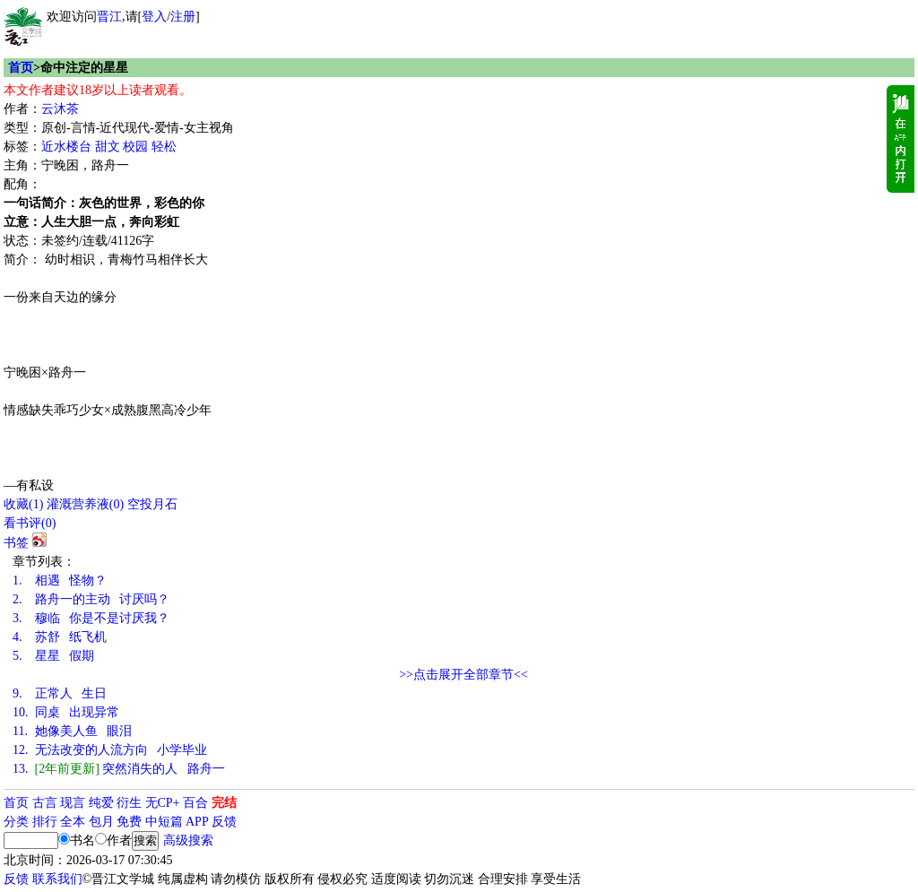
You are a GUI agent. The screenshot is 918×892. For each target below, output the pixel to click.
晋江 (109, 16)
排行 (44, 821)
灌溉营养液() (85, 504)
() (23, 504)
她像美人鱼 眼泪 (72, 731)
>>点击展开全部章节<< (463, 674)
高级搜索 (188, 840)
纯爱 (101, 803)
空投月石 (152, 504)
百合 (195, 803)
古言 (44, 803)
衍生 (129, 803)
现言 (72, 803)
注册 (182, 16)
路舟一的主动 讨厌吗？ (91, 599)
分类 (16, 821)
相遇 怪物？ (60, 580)
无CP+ (162, 803)
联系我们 (57, 879)
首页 (20, 67)
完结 (224, 803)
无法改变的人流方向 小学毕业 (110, 750)
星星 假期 (53, 656)
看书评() (30, 523)
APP (197, 821)
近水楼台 (66, 146)
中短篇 (164, 821)
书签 (16, 543)
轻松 (164, 146)
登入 (154, 16)
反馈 (224, 821)
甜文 (107, 146)
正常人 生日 (60, 693)
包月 (101, 821)
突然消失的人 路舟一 (119, 768)
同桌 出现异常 (66, 712)
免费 (129, 821)
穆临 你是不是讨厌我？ (91, 618)
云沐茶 (60, 109)
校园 (135, 146)
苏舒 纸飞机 (60, 637)
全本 (72, 821)
